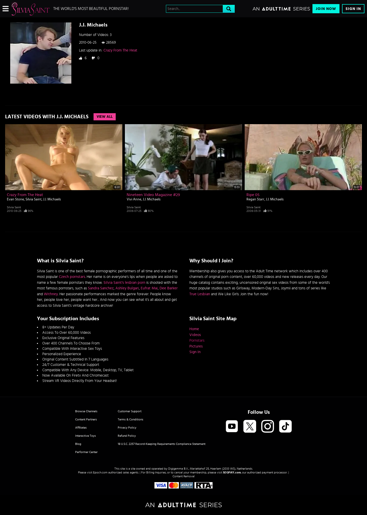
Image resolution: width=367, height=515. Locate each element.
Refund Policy (127, 435)
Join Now (326, 9)
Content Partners (86, 419)
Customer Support (129, 411)
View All (105, 117)
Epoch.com (100, 472)
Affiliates (81, 427)
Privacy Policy (127, 427)
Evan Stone (15, 199)
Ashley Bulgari (127, 288)
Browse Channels (86, 411)
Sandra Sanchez (101, 288)
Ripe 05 (252, 195)
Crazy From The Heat (120, 50)
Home (194, 329)
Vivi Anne (134, 199)
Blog (78, 443)
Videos (195, 335)
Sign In (353, 9)
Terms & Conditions (130, 419)
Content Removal (184, 476)
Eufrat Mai (149, 288)
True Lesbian (199, 294)
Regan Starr (255, 199)
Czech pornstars (72, 277)
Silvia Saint (33, 199)
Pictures (196, 346)
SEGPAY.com (232, 472)
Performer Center (86, 452)
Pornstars (196, 340)
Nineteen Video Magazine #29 (153, 195)
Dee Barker (169, 288)
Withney (51, 294)
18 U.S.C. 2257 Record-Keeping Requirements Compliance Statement (161, 443)
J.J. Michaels (52, 199)
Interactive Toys (85, 435)
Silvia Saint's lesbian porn (124, 283)
